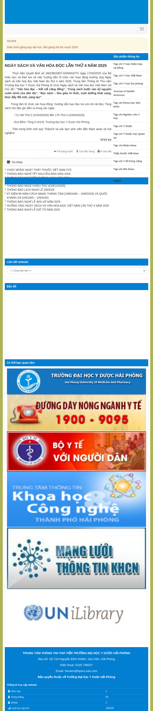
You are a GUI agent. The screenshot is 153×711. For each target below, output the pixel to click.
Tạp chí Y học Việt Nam (127, 75)
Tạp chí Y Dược (122, 126)
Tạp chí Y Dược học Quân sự (129, 135)
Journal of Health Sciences (123, 93)
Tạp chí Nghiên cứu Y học (126, 116)
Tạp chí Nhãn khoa (124, 145)
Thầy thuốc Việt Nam (126, 153)
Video (117, 180)
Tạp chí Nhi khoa (123, 169)
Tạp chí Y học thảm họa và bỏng (127, 66)
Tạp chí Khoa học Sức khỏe (127, 104)
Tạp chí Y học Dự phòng (128, 83)
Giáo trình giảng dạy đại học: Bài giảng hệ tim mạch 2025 (42, 47)
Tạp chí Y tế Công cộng (127, 161)
